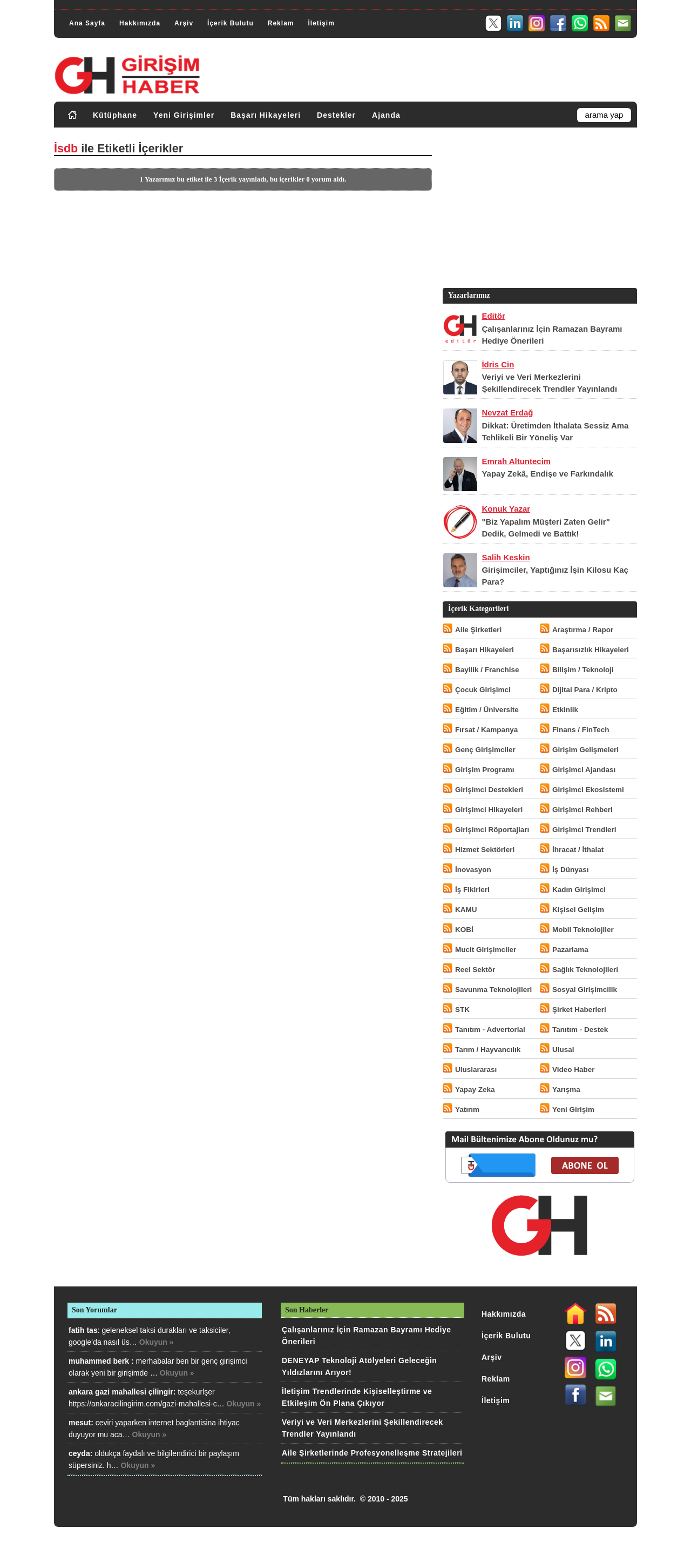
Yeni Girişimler (183, 115)
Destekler (336, 115)
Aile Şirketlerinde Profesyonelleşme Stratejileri (372, 1453)
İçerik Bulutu (230, 23)
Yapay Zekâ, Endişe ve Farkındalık (547, 473)
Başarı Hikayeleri (266, 115)
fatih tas (83, 1330)
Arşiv (183, 23)
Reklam (281, 23)
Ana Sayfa (87, 23)
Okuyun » (156, 1342)
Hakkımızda (139, 23)
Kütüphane (115, 115)
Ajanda (386, 115)
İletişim (321, 23)
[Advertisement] (539, 210)
